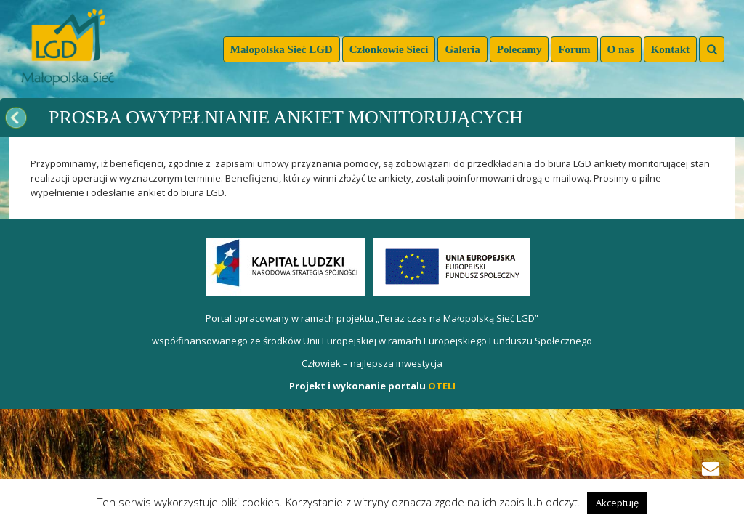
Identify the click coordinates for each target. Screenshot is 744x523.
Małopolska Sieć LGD (281, 49)
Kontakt (670, 49)
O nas (620, 49)
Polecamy (519, 49)
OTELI (442, 385)
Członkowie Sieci (389, 49)
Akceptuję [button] (617, 502)
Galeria (462, 49)
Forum (574, 49)
